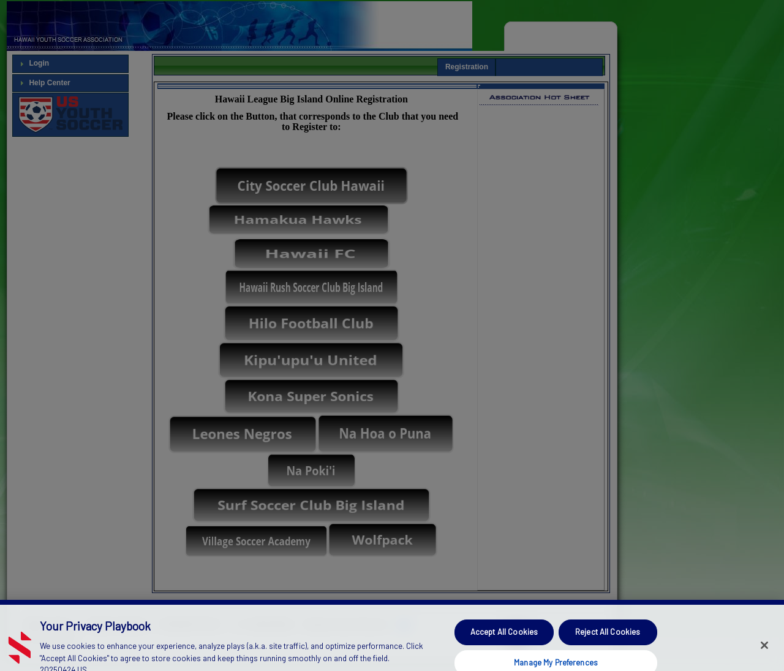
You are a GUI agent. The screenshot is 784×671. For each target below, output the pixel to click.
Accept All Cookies (504, 641)
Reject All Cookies (607, 641)
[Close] (764, 654)
